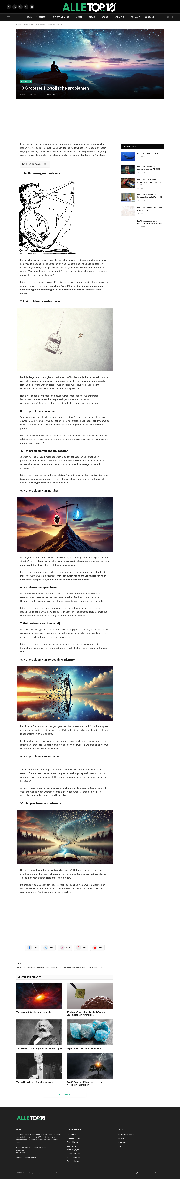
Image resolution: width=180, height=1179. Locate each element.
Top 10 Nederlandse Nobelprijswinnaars (35, 1082)
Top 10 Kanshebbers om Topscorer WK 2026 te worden (149, 222)
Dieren (79, 17)
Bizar (92, 17)
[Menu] (8, 17)
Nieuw (29, 17)
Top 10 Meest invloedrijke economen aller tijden (39, 1048)
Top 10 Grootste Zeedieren (148, 153)
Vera (23, 95)
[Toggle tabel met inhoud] (44, 164)
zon (50, 417)
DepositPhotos (30, 1158)
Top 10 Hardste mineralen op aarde (84, 1048)
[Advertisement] (64, 122)
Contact (149, 17)
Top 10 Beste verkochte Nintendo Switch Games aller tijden (149, 182)
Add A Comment (64, 1094)
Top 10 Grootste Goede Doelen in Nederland (149, 209)
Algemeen (41, 17)
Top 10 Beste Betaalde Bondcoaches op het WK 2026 (149, 196)
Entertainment (61, 17)
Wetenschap (26, 81)
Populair (136, 17)
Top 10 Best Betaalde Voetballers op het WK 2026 (148, 168)
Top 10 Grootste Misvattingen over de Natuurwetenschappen (85, 1083)
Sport (105, 17)
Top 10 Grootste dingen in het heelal (34, 1012)
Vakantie (119, 17)
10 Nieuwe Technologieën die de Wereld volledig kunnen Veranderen (86, 1013)
